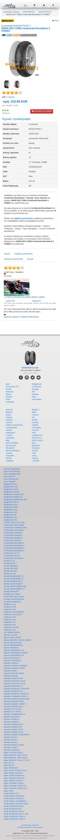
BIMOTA (9, 412)
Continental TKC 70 (11, 553)
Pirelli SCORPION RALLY (14, 811)
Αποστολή (35, 825)
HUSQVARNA (11, 428)
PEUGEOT (10, 448)
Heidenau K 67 (10, 622)
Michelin (9, 397)
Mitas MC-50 (9, 765)
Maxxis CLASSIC (11, 635)
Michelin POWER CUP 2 (13, 724)
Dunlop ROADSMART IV (14, 579)
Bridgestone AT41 (11, 487)
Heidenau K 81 (10, 630)
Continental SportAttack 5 (14, 551)
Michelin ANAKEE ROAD (14, 701)
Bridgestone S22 (10, 510)
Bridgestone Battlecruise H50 (15, 499)
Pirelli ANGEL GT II (11, 793)
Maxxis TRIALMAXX (12, 658)
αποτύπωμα (26, 825)
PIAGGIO (36, 448)
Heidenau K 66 (10, 620)
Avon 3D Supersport (12, 469)
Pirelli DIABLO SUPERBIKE (15, 801)
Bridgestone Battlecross (13, 497)
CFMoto (9, 417)
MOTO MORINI (12, 443)
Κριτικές (11, 97)
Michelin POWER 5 (11, 719)
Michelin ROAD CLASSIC (14, 745)
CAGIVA (35, 415)
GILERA (35, 422)
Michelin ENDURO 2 (12, 717)
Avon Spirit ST (9, 476)
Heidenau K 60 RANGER (14, 612)
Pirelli (8, 399)
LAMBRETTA (37, 435)
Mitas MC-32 (9, 763)
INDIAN (9, 430)
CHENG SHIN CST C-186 (14, 522)
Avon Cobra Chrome (12, 471)
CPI (33, 417)
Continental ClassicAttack (14, 525)
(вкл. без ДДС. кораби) (10, 105)
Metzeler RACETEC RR (13, 678)
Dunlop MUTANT (10, 571)
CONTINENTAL (29, 12)
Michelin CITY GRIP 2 (12, 712)
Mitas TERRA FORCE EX (14, 776)
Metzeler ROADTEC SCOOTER (16, 689)
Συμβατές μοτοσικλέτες (23, 218)
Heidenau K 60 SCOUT (13, 614)
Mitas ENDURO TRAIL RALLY (16, 758)
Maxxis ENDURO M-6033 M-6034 (17, 640)
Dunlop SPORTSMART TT (14, 589)
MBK (8, 440)
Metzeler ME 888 (10, 676)
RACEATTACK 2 (45, 12)
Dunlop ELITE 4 (10, 563)
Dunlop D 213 (9, 561)
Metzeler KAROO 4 (11, 663)
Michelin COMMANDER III (14, 714)
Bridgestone (37, 384)
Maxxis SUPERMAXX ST (14, 655)
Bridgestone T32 (10, 517)
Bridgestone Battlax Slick (14, 494)
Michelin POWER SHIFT (13, 730)
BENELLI (35, 410)
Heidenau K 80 (10, 625)
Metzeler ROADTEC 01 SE (14, 684)
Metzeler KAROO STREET (14, 668)
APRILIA (9, 410)
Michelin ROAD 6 (11, 742)
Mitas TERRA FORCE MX (14, 778)
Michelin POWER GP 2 (13, 727)
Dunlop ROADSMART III (13, 576)
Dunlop (8, 389)
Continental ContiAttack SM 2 (15, 528)
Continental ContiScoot (13, 535)
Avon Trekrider (9, 482)
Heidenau (9, 392)
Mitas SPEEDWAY (11, 768)
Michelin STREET (11, 747)
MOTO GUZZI (37, 440)
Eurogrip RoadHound (12, 602)
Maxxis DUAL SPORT (12, 637)
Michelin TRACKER (11, 750)
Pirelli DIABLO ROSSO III (14, 796)
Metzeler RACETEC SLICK (14, 681)
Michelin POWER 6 (11, 722)
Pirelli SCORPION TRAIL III (15, 819)
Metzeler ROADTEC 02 (13, 686)
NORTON (36, 445)
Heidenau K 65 (10, 617)
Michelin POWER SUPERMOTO (17, 735)
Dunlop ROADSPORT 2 (13, 581)
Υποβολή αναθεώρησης (29, 317)
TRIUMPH (10, 456)
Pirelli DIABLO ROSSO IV (14, 799)
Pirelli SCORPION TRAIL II (14, 816)
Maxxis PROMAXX (11, 648)
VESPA (9, 458)
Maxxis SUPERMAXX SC (14, 650)
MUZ (34, 443)
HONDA (35, 425)
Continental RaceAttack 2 (14, 543)
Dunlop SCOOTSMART (13, 584)
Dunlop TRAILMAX (11, 591)
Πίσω (56, 21)
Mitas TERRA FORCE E (13, 773)
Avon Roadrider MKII (12, 474)
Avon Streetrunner (11, 479)
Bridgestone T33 (10, 520)
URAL (34, 456)
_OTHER (35, 461)
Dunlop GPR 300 (10, 568)
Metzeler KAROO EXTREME (15, 666)
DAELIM (9, 420)
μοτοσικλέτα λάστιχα (11, 12)
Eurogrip (35, 389)
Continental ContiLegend (14, 530)
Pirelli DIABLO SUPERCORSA (16, 804)
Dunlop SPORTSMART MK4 (15, 586)
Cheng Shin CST (12, 387)
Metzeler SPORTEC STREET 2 (16, 694)
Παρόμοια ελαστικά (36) (13, 259)
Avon (8, 384)
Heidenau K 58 (10, 607)
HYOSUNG (36, 428)
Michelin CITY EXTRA (12, 709)
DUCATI (9, 422)
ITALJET (35, 430)
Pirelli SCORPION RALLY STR (16, 814)
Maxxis (8, 394)
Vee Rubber (36, 399)
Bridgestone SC (10, 515)
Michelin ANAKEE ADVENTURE (17, 699)
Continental (36, 387)
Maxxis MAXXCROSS (12, 643)
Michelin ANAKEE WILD (13, 707)
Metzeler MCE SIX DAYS (14, 673)
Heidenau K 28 (10, 604)
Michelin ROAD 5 (11, 740)
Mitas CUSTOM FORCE (13, 753)
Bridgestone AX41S (11, 492)
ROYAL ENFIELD (13, 451)
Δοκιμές (7, 254)
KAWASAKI (10, 433)
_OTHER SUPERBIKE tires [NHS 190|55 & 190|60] (24, 297)
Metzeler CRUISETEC (12, 660)
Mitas (34, 397)
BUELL (8, 415)
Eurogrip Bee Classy (12, 594)
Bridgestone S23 (10, 512)
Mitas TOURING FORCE (14, 783)
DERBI (34, 420)
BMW (34, 412)
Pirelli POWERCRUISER (14, 806)
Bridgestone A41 (10, 484)
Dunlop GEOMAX (11, 566)
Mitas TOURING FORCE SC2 (16, 788)
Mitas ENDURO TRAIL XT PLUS (17, 760)
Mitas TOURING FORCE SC (15, 786)
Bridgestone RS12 (11, 507)
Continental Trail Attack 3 (14, 558)
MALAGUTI (36, 438)
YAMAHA (9, 461)
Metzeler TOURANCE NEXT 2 (16, 696)
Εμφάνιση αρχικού (11, 317)
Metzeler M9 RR (10, 671)
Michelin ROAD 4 (11, 737)
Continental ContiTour (12, 540)
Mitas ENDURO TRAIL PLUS (15, 755)
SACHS (35, 451)
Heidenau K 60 (10, 609)
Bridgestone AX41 (11, 489)
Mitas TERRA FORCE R (13, 781)
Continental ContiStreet (13, 538)
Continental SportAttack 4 (14, 548)
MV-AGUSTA (11, 445)
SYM (34, 453)
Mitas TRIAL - (9, 791)
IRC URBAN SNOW (12, 632)
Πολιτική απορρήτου (25, 827)
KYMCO (9, 435)
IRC (33, 392)
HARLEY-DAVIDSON (14, 425)
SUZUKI (9, 453)
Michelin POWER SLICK (13, 732)
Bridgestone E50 (10, 505)
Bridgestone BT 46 (11, 502)
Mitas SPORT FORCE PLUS (15, 770)
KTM (34, 433)
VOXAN (35, 458)
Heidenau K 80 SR (11, 627)
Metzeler (35, 394)
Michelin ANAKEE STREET (15, 704)
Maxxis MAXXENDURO (13, 645)
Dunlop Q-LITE (10, 574)
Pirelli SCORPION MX (12, 809)
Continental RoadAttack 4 (14, 545)
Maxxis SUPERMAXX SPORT (16, 653)
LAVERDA (10, 438)
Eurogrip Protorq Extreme (14, 599)
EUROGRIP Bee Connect (14, 597)
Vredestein (10, 402)
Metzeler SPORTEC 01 (13, 691)
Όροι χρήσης (37, 827)
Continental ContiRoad (13, 533)
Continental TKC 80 (11, 556)
